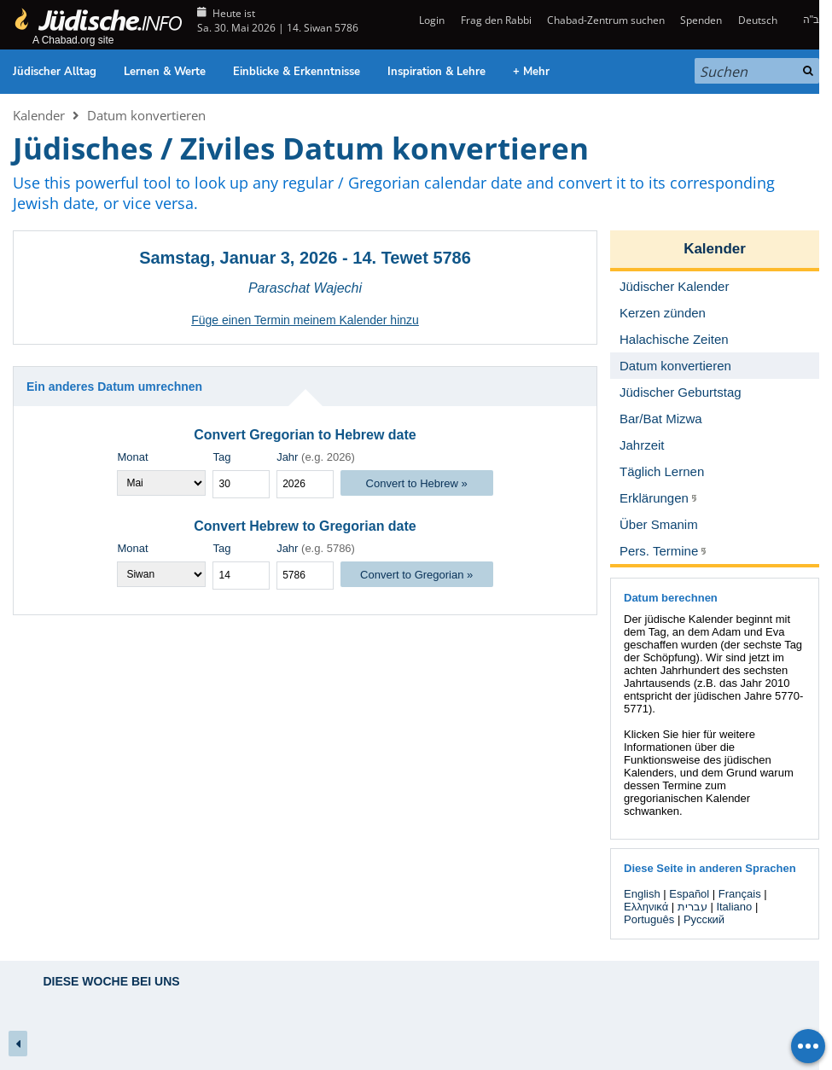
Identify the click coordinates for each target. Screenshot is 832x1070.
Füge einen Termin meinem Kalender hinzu (305, 320)
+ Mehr (531, 71)
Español (689, 893)
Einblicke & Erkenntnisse (296, 71)
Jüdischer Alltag (54, 71)
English (642, 893)
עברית (692, 906)
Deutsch (757, 20)
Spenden (701, 20)
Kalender (39, 115)
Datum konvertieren (146, 115)
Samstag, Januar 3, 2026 (238, 257)
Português (649, 919)
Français (740, 893)
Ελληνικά (646, 906)
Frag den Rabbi (496, 20)
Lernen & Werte (165, 71)
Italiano (734, 906)
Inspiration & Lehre (436, 71)
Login (430, 20)
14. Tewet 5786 (411, 257)
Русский (704, 919)
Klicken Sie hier (662, 734)
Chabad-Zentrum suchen (606, 20)
